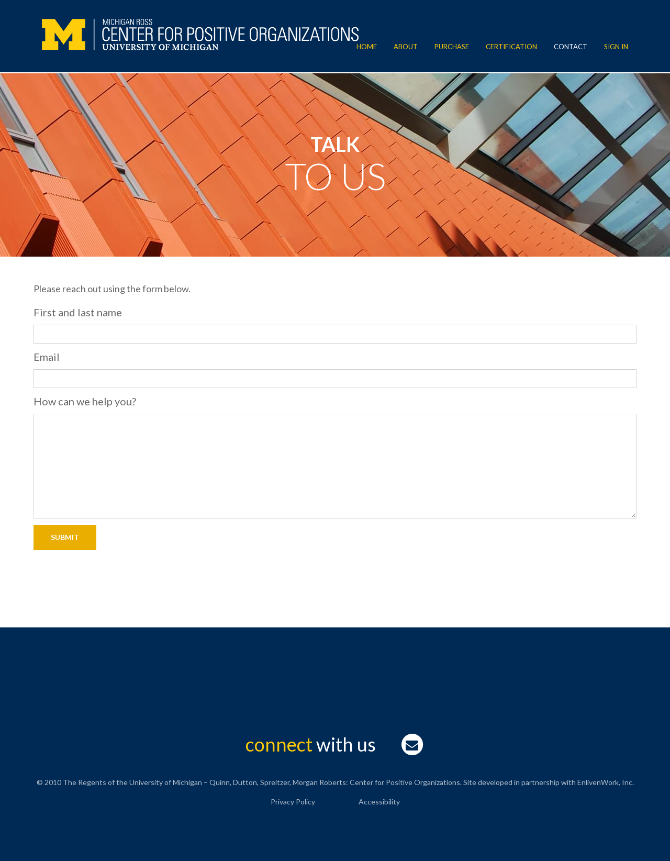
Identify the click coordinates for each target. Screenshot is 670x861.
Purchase (451, 46)
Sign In (616, 46)
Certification (511, 46)
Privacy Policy (293, 801)
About (406, 46)
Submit (65, 537)
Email (47, 356)
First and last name (78, 312)
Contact (570, 46)
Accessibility (379, 801)
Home (366, 46)
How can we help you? (85, 401)
